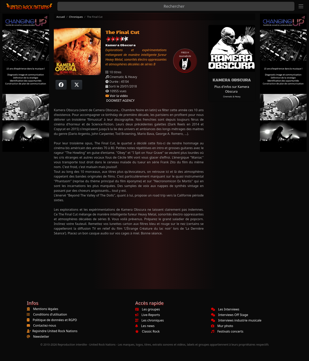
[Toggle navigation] (300, 6)
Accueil (60, 17)
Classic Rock (147, 331)
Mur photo (222, 326)
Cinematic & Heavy (231, 96)
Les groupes (147, 309)
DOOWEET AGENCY (120, 100)
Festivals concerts (227, 331)
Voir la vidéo (116, 96)
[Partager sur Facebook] (61, 85)
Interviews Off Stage (229, 315)
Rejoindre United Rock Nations (54, 331)
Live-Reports (147, 315)
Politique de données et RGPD (55, 320)
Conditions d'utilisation (50, 314)
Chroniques (76, 17)
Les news (144, 326)
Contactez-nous (44, 325)
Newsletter (41, 336)
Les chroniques (149, 320)
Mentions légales (45, 309)
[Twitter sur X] (76, 85)
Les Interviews (225, 309)
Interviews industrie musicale (236, 320)
